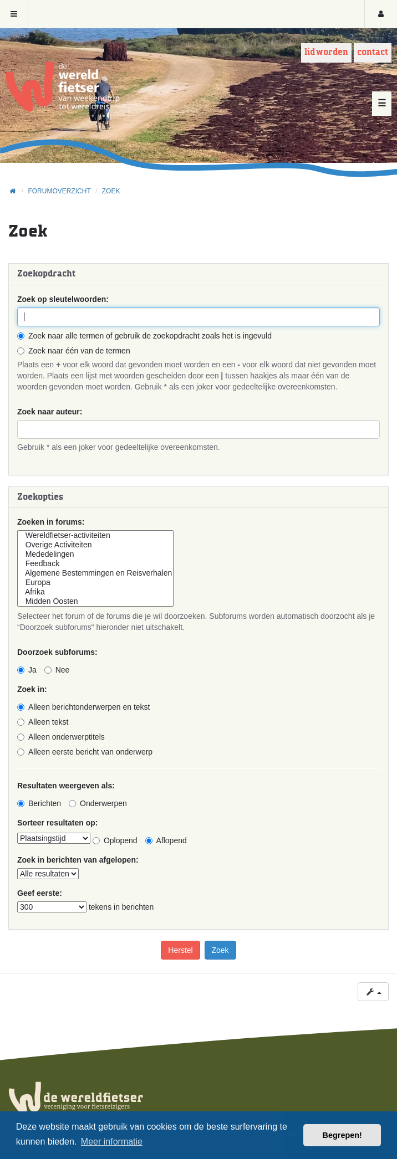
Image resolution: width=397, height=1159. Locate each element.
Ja (27, 669)
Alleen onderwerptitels (61, 736)
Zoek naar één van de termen (73, 350)
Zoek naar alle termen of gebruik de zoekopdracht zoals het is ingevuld (144, 335)
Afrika (95, 592)
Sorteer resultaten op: (57, 822)
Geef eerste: (39, 893)
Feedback (95, 563)
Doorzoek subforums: (57, 652)
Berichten (39, 803)
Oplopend (115, 840)
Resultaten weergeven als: (66, 785)
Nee (57, 669)
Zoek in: (32, 689)
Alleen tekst (42, 721)
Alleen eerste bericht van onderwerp (84, 751)
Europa (95, 582)
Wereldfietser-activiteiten (95, 535)
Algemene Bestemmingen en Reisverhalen (95, 573)
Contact (372, 52)
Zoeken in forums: (50, 521)
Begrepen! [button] (342, 1135)
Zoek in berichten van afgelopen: (78, 859)
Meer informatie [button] (111, 1141)
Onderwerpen (98, 803)
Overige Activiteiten (95, 545)
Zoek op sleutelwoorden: (63, 299)
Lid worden (326, 52)
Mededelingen (95, 554)
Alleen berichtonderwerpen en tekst (83, 706)
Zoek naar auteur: (49, 411)
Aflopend (166, 840)
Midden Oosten (95, 601)
